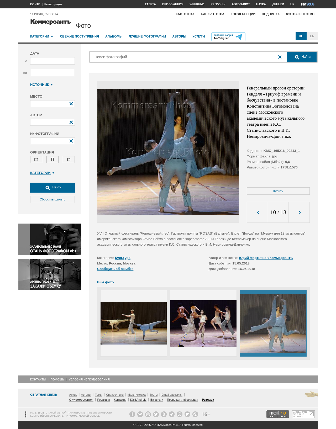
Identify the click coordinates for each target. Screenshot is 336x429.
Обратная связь (43, 394)
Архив (73, 394)
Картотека (185, 14)
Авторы (179, 36)
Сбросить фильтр (52, 199)
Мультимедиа (137, 394)
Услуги (198, 36)
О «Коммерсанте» (81, 399)
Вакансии (156, 399)
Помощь (57, 379)
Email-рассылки (171, 394)
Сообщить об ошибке (115, 269)
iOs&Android (138, 399)
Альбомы (114, 36)
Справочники (115, 394)
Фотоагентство (300, 14)
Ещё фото (105, 282)
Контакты (38, 379)
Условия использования (89, 379)
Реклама (208, 399)
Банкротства (212, 14)
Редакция (103, 399)
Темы (98, 394)
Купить (278, 191)
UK (292, 4)
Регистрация (53, 4)
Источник (41, 85)
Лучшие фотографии (147, 36)
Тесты (154, 394)
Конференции (243, 14)
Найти (52, 188)
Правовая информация (182, 399)
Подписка (271, 14)
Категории (39, 36)
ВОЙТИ (35, 4)
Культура (122, 258)
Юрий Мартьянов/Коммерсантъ (266, 258)
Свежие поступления (79, 36)
